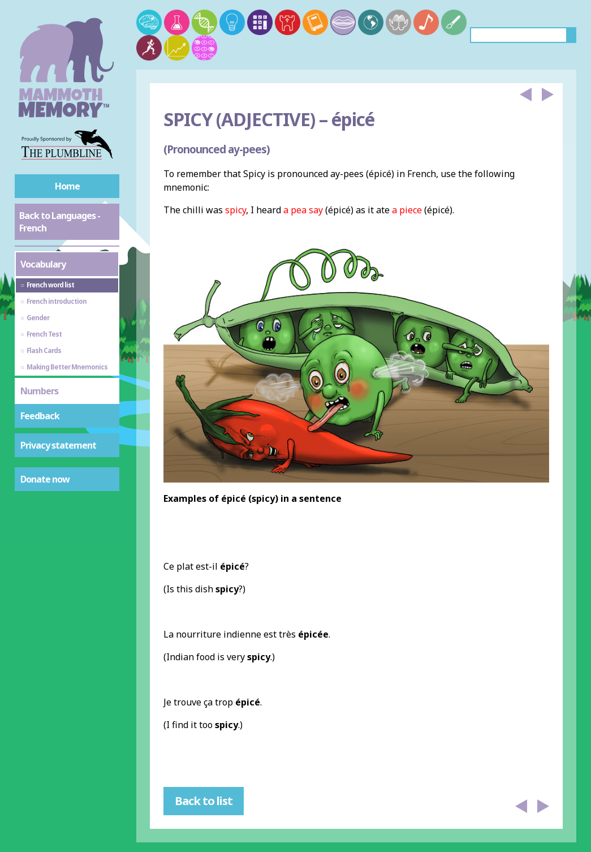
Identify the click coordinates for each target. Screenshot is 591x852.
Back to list (203, 800)
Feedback (39, 416)
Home (67, 186)
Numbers (39, 391)
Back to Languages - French (59, 221)
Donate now (45, 479)
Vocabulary (43, 264)
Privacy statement (58, 445)
